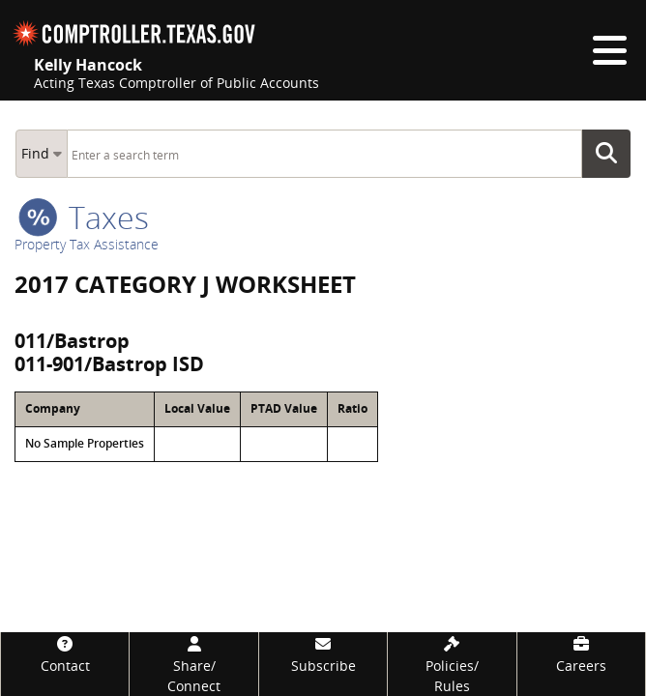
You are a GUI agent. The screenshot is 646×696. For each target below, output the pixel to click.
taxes (83, 217)
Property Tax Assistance (87, 244)
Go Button (612, 154)
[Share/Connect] (193, 664)
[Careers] (581, 654)
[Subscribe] (323, 654)
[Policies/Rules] (451, 664)
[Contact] (65, 654)
